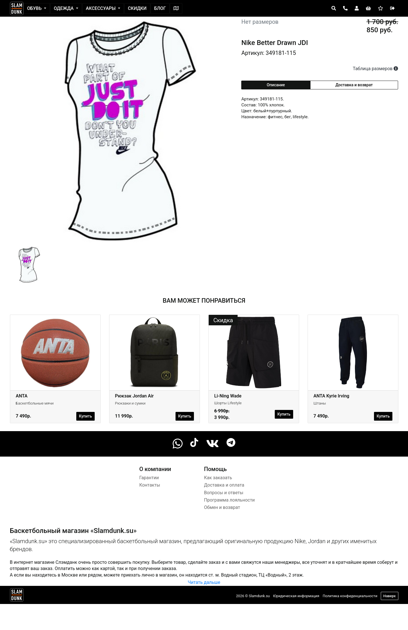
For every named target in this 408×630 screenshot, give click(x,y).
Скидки (137, 8)
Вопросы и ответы (224, 492)
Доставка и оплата (224, 485)
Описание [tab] (276, 85)
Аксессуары (101, 8)
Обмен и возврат (222, 507)
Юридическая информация (296, 596)
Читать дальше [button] (204, 582)
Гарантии (149, 477)
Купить (85, 416)
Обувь (35, 8)
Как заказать (218, 477)
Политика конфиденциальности (350, 596)
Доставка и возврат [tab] (354, 85)
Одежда (64, 8)
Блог (160, 8)
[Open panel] (334, 8)
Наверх (389, 596)
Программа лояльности (229, 500)
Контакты (149, 485)
